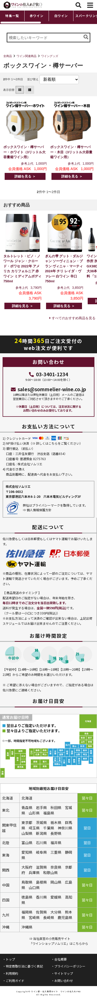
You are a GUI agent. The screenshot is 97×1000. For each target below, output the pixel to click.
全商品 (7, 56)
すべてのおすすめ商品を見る (73, 318)
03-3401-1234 (48, 374)
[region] (48, 17)
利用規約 (12, 973)
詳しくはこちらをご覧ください (57, 443)
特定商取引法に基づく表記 (24, 966)
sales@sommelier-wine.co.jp (48, 389)
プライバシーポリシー (69, 966)
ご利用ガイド (15, 980)
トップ (10, 959)
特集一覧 (12, 15)
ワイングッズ (49, 56)
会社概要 (60, 959)
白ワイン (61, 15)
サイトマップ (63, 973)
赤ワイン (36, 15)
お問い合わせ (63, 980)
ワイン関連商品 (26, 56)
